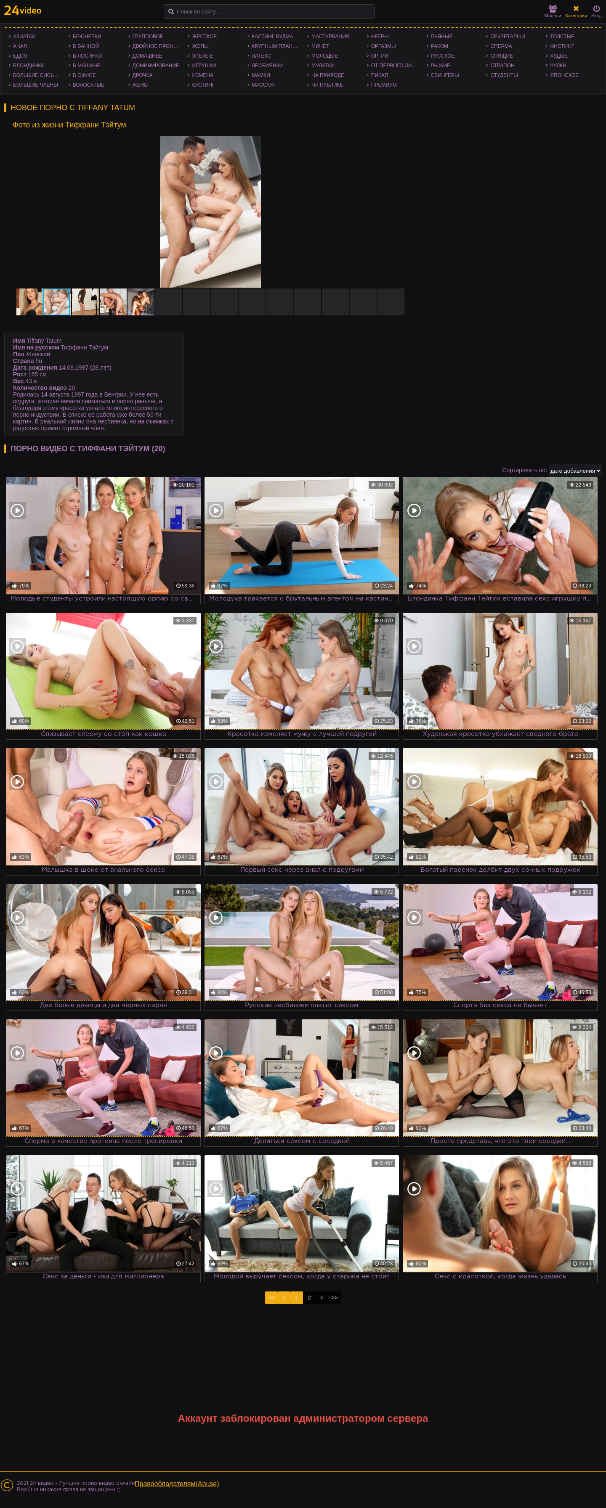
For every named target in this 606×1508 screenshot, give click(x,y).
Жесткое (204, 37)
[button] (400, 144)
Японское (564, 75)
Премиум (384, 85)
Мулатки (323, 66)
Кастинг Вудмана (276, 37)
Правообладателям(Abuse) (177, 1483)
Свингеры (445, 75)
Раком (439, 46)
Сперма (501, 46)
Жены (141, 85)
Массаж (263, 85)
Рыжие (440, 66)
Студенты (504, 75)
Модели (553, 11)
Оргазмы (383, 46)
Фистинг (562, 46)
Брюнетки (87, 37)
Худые (559, 56)
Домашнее (147, 56)
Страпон (502, 66)
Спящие (501, 56)
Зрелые (202, 56)
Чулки (558, 66)
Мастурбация (330, 37)
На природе (327, 75)
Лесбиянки (267, 66)
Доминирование (156, 66)
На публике (327, 85)
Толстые (562, 37)
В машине (87, 66)
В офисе (84, 75)
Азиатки (24, 37)
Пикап (379, 75)
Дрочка (143, 75)
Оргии (379, 56)
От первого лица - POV (397, 66)
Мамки (261, 75)
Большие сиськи (37, 75)
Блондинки (29, 66)
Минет (320, 46)
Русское (443, 56)
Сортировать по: (524, 470)
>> (334, 1297)
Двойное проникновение (158, 46)
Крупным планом (276, 46)
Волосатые (88, 85)
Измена (202, 75)
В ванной (86, 46)
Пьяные (442, 37)
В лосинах (88, 56)
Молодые (324, 56)
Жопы (200, 46)
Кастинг (203, 85)
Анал (20, 46)
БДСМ (20, 56)
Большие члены (35, 85)
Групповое (148, 37)
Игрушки (204, 66)
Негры (380, 37)
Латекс (261, 56)
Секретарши (507, 37)
